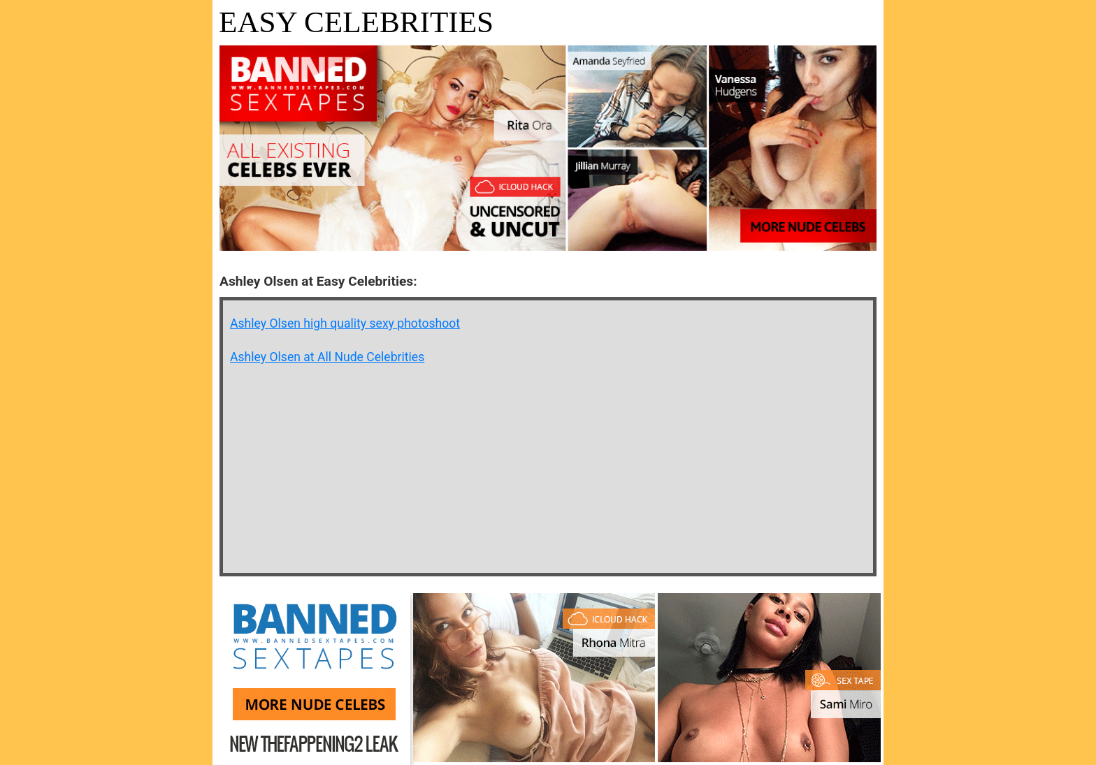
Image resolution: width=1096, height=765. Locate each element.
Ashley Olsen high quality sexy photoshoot (345, 323)
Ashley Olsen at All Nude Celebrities (327, 357)
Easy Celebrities (356, 22)
